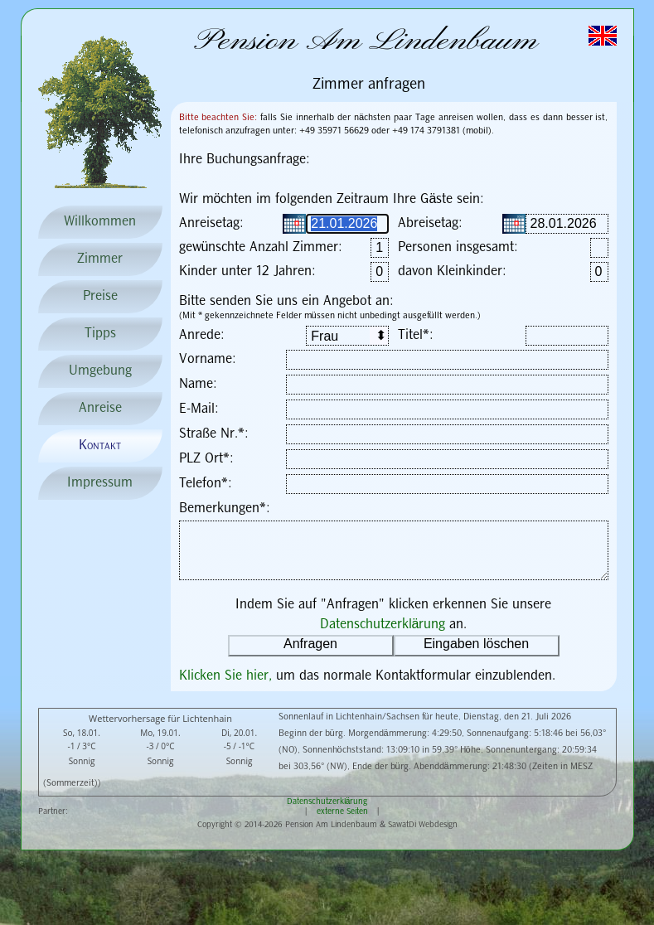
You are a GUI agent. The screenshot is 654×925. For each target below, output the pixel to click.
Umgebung (100, 371)
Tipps (100, 334)
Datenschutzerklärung (383, 624)
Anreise (100, 408)
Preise (100, 296)
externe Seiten (342, 811)
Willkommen (100, 222)
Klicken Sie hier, (227, 676)
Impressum (100, 483)
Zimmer (100, 259)
